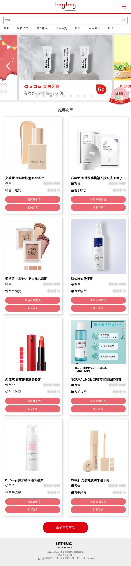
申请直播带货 (33, 199)
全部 (6, 28)
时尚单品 (42, 28)
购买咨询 (32, 207)
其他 (110, 28)
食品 (78, 28)
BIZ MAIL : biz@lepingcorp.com (65, 551)
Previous (8, 66)
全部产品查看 (65, 527)
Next (123, 66)
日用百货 (61, 28)
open (123, 6)
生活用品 (94, 28)
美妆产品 (23, 28)
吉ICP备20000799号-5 (65, 554)
